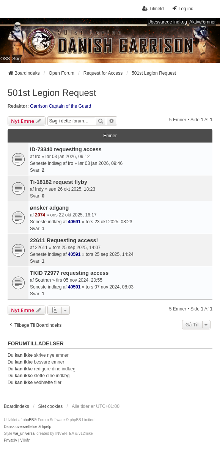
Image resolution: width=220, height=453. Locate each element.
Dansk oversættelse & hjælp (27, 427)
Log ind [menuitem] (182, 8)
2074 (40, 215)
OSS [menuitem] (5, 58)
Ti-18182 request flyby (58, 182)
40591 (74, 221)
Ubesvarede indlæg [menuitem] (167, 22)
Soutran (43, 280)
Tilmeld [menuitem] (152, 8)
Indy (39, 189)
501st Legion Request (52, 93)
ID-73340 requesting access (66, 149)
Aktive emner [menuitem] (202, 22)
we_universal (24, 433)
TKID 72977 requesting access (69, 273)
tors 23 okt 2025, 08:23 (109, 221)
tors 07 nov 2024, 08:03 (110, 287)
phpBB (28, 420)
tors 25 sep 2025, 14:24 (110, 254)
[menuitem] (10, 440)
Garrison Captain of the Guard (60, 106)
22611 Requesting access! (64, 240)
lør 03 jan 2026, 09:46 (100, 163)
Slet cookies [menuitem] (50, 406)
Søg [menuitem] (16, 58)
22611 (41, 247)
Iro (37, 156)
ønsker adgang (49, 208)
